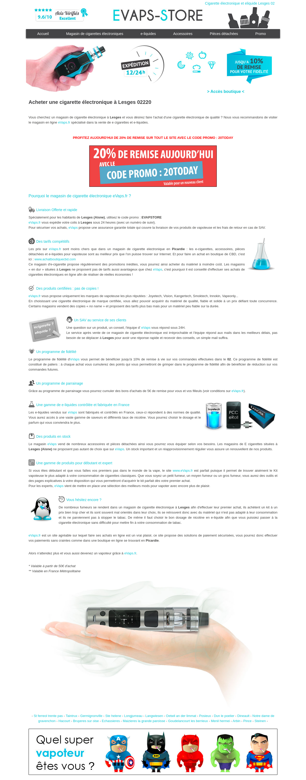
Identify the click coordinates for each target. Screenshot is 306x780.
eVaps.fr (64, 122)
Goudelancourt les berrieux (188, 721)
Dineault (243, 716)
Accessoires (182, 34)
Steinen (260, 721)
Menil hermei (220, 721)
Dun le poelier (224, 716)
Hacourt (64, 721)
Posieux (205, 716)
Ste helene (113, 716)
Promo (260, 34)
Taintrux (72, 716)
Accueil (43, 34)
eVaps (73, 227)
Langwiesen (154, 716)
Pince (247, 721)
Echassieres (111, 721)
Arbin (236, 721)
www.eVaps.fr (183, 470)
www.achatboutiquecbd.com (55, 259)
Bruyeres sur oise (86, 721)
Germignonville (91, 716)
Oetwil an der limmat (181, 716)
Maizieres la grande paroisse (144, 721)
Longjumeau (133, 716)
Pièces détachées (224, 34)
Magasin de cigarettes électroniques (94, 34)
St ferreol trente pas (48, 716)
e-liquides (148, 34)
